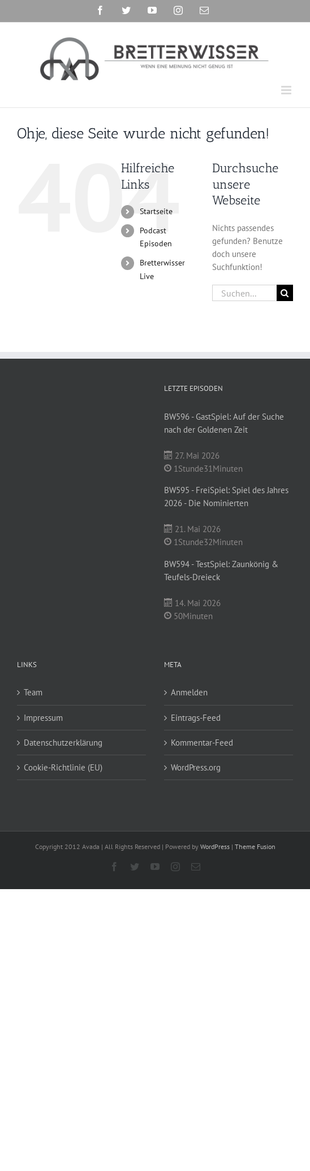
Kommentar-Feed (202, 742)
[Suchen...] (244, 293)
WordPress (215, 846)
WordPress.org (196, 767)
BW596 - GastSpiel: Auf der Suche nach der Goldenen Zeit (224, 423)
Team (33, 692)
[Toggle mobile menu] (287, 90)
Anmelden (189, 692)
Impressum (43, 717)
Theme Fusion (255, 846)
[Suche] (285, 293)
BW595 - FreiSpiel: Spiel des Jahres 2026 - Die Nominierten (226, 496)
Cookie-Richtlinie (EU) (63, 767)
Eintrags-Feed (196, 717)
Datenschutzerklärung (63, 742)
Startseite (156, 211)
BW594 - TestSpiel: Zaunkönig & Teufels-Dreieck (221, 570)
